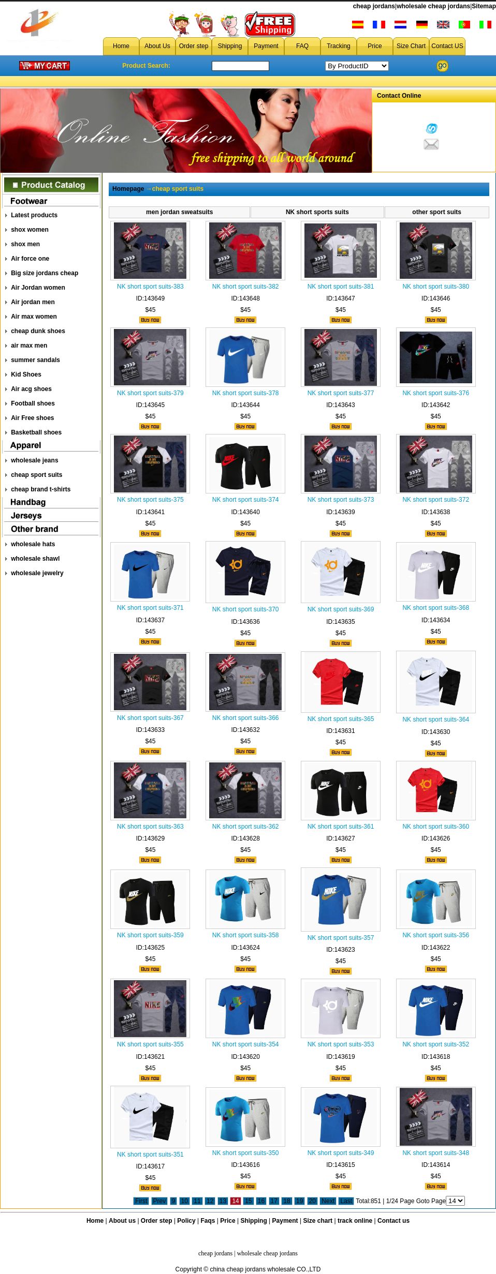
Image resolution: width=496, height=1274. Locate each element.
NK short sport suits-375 (150, 499)
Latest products (34, 215)
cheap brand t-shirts (40, 489)
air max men (29, 345)
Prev (159, 1201)
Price (375, 46)
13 (223, 1201)
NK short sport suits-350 (245, 1153)
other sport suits (436, 212)
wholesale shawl (35, 558)
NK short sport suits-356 (435, 935)
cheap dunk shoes (38, 331)
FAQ (302, 46)
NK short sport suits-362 (245, 826)
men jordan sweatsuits (179, 212)
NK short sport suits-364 (435, 719)
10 (184, 1201)
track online (355, 1220)
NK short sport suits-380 (435, 286)
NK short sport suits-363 (150, 826)
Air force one (30, 258)
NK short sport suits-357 (341, 937)
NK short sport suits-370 (245, 609)
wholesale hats (33, 544)
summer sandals (35, 360)
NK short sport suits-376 (435, 393)
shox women (30, 229)
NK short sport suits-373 (341, 499)
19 (299, 1201)
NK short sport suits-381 (341, 286)
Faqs (208, 1220)
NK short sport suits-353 (341, 1044)
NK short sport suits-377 (341, 393)
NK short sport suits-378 (245, 393)
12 (210, 1201)
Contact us (393, 1220)
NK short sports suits (317, 212)
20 (312, 1201)
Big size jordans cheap (44, 273)
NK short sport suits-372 (435, 499)
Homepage (128, 188)
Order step (194, 46)
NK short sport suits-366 (245, 718)
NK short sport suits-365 (341, 719)
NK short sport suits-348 (435, 1153)
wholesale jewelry (37, 573)
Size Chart (411, 46)
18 (286, 1201)
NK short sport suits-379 (150, 393)
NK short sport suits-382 (245, 286)
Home (121, 46)
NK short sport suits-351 (150, 1154)
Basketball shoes (36, 432)
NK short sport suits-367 (150, 718)
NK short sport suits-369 (341, 609)
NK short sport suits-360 (435, 826)
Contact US (447, 46)
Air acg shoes (31, 389)
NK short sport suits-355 (150, 1044)
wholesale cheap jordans (433, 6)
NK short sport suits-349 (341, 1153)
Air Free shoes (32, 418)
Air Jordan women (38, 287)
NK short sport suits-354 (245, 1044)
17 (274, 1201)
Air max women (34, 316)
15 (248, 1201)
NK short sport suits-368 (435, 607)
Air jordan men (33, 302)
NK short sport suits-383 (150, 286)
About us (122, 1220)
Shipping (230, 46)
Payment (266, 46)
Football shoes (33, 403)
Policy (186, 1220)
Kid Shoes (26, 374)
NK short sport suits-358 (245, 935)
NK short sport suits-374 (245, 499)
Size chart (317, 1220)
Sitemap (484, 6)
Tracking (339, 46)
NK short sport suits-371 (150, 607)
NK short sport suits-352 (435, 1044)
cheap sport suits (36, 474)
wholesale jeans (34, 460)
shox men (25, 244)
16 (261, 1201)
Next (328, 1201)
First (141, 1201)
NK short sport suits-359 (150, 935)
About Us (157, 46)
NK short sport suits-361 (341, 826)
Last (346, 1201)
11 (197, 1201)
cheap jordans (374, 6)
